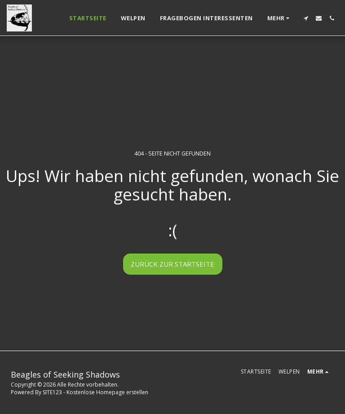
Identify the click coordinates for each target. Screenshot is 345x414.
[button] (306, 18)
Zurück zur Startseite (172, 263)
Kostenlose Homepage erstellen (107, 392)
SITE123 (52, 392)
